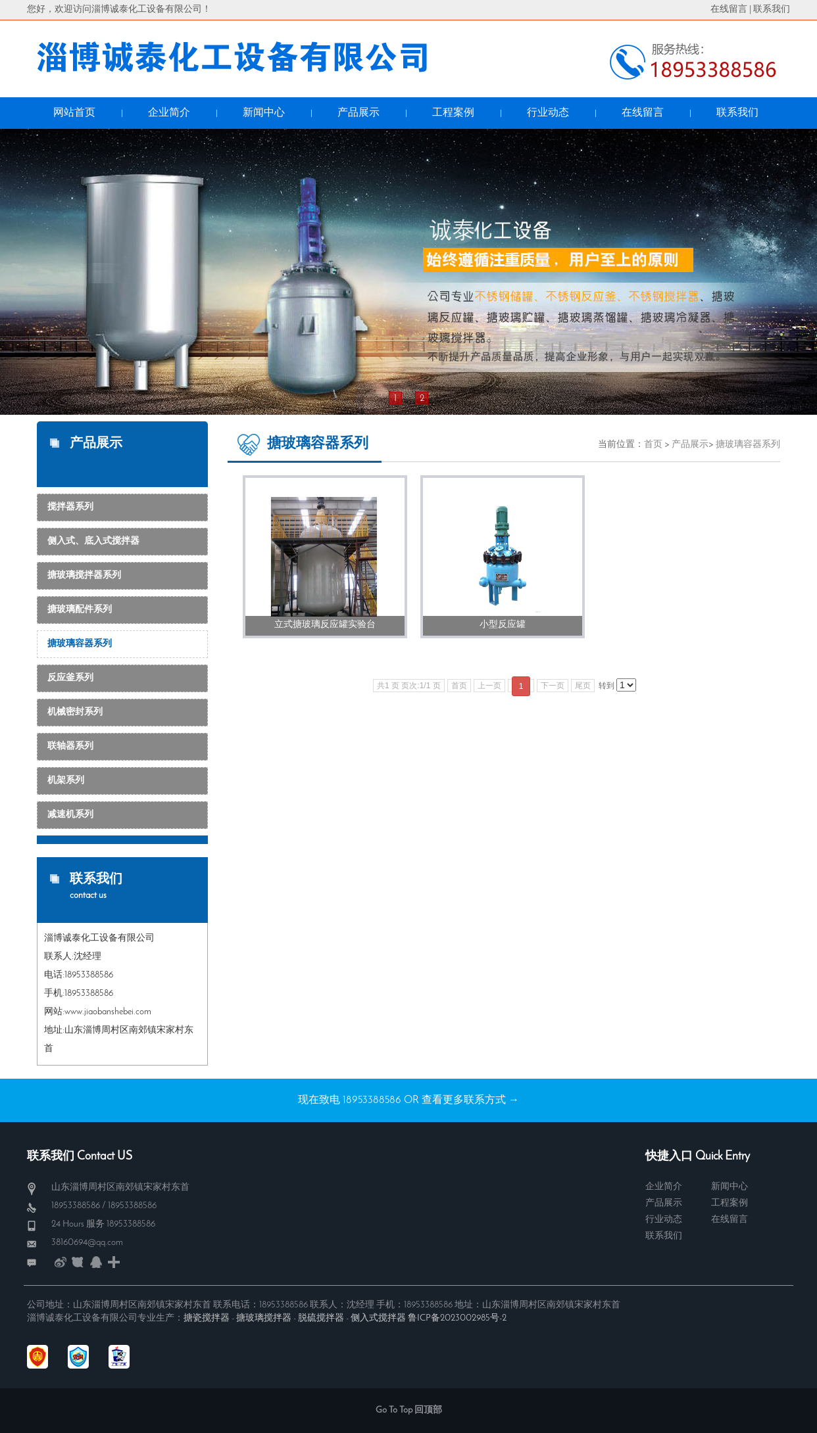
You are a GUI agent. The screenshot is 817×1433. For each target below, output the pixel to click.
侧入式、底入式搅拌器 (93, 541)
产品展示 (690, 445)
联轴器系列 (70, 746)
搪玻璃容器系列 (79, 644)
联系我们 (771, 9)
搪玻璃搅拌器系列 (84, 575)
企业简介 (663, 1187)
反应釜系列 (70, 678)
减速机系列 (70, 815)
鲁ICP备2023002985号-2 (457, 1318)
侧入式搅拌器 (378, 1318)
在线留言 (728, 9)
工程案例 (729, 1203)
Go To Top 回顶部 (409, 1410)
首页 (653, 445)
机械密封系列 (75, 712)
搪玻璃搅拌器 (263, 1318)
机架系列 (65, 781)
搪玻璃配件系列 (79, 610)
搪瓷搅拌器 (207, 1318)
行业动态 (663, 1220)
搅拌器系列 (70, 507)
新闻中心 (729, 1187)
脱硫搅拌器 (321, 1318)
